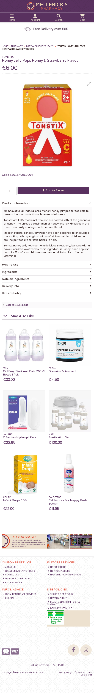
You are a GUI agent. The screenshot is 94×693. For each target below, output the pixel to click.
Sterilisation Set (59, 437)
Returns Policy (12, 582)
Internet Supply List (60, 608)
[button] (89, 84)
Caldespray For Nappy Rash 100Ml (68, 502)
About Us (9, 567)
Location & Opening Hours (18, 570)
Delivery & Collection (16, 578)
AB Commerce (86, 673)
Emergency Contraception (64, 574)
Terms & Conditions (60, 594)
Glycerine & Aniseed (62, 371)
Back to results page (17, 304)
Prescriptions (57, 567)
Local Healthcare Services (19, 594)
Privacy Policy (57, 597)
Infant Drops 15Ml (15, 500)
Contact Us (10, 574)
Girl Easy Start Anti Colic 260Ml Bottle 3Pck (24, 372)
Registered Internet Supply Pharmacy (63, 603)
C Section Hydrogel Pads (20, 437)
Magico (70, 672)
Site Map (8, 597)
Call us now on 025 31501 (47, 665)
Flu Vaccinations (59, 570)
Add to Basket (53, 190)
